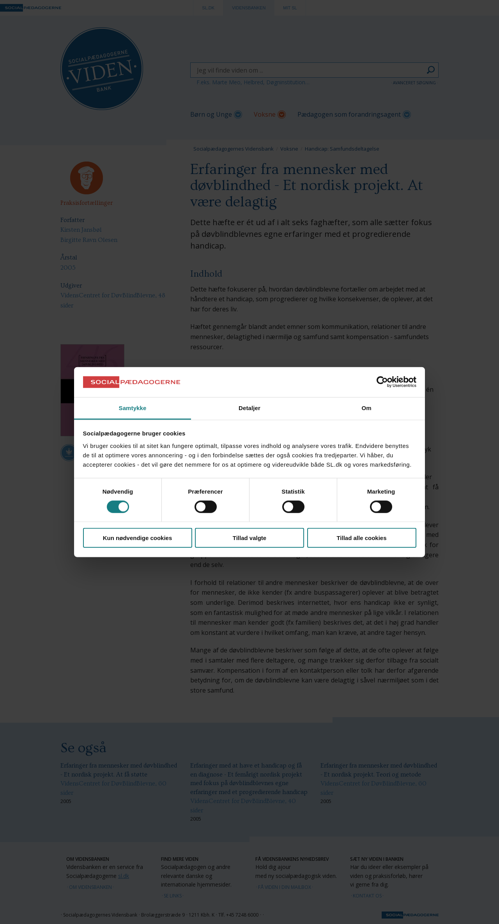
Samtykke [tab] (133, 408)
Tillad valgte (249, 538)
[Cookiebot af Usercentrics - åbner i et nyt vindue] (382, 382)
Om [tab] (366, 408)
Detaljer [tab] (249, 408)
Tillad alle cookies (361, 538)
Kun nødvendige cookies (137, 538)
